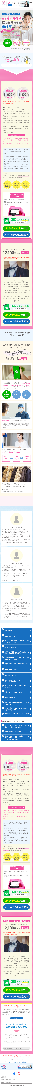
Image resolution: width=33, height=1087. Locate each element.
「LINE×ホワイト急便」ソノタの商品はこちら (16, 1062)
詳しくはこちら (17, 1018)
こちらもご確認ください (16, 135)
